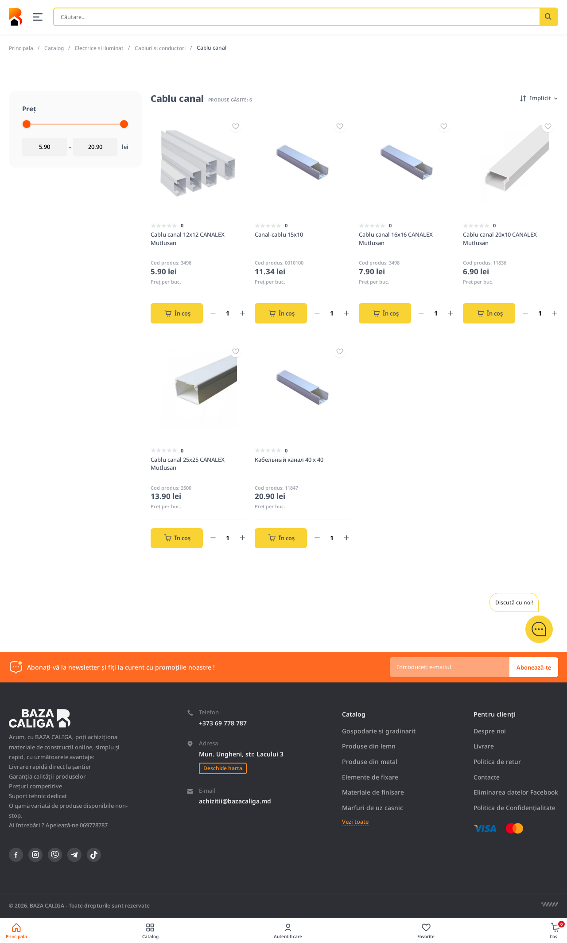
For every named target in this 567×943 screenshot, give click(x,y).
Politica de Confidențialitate (513, 807)
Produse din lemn (368, 746)
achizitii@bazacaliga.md (235, 801)
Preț (29, 108)
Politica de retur (496, 761)
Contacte (485, 776)
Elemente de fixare (369, 776)
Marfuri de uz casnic (371, 807)
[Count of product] (228, 313)
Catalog (54, 47)
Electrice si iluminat (100, 47)
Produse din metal (368, 761)
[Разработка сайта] (549, 904)
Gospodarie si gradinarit (378, 730)
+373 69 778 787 (222, 722)
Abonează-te (533, 667)
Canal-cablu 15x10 (279, 234)
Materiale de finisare (372, 792)
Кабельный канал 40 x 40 (289, 459)
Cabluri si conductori (162, 47)
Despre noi (488, 730)
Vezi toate (354, 822)
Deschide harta (222, 768)
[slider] (26, 123)
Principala (21, 47)
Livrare (482, 746)
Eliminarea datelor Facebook (515, 792)
